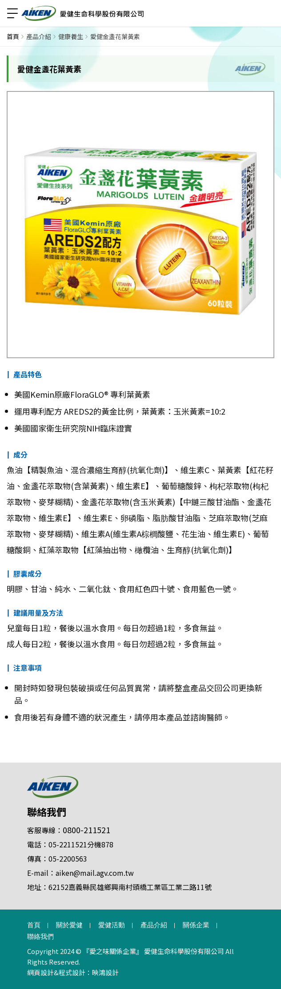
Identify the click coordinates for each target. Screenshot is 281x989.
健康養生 (70, 36)
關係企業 (196, 925)
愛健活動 (111, 925)
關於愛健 (69, 925)
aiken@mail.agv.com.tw (95, 872)
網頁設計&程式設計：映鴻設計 (73, 972)
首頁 (13, 36)
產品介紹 (38, 36)
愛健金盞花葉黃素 (115, 36)
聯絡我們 (46, 811)
